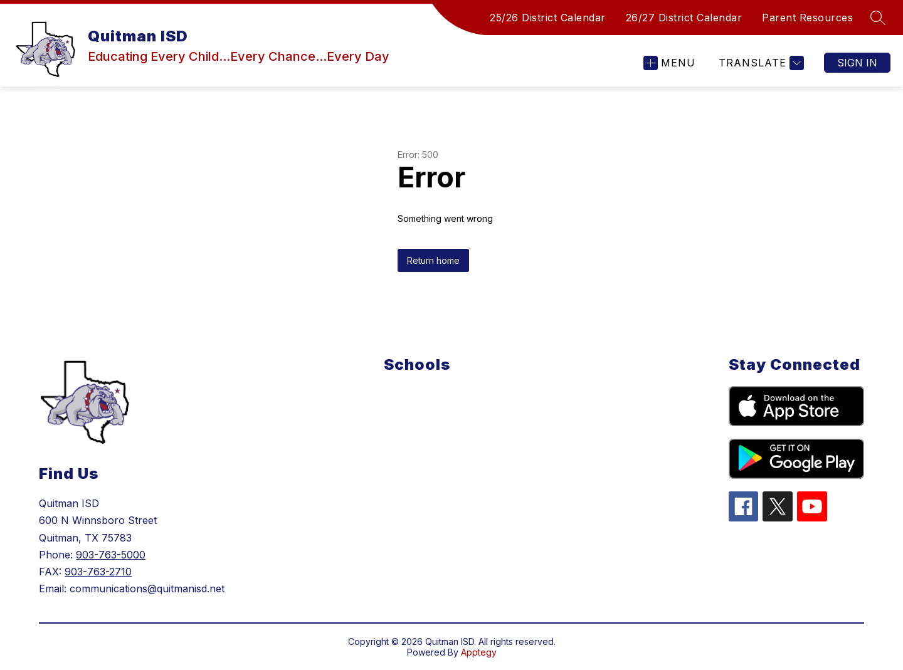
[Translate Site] (760, 63)
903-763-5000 (110, 554)
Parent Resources (807, 17)
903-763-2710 (98, 571)
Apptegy (479, 652)
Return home (433, 260)
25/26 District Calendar (548, 17)
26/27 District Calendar (684, 17)
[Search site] (877, 17)
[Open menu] (669, 63)
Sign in (857, 62)
